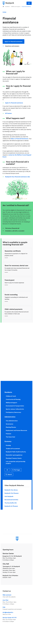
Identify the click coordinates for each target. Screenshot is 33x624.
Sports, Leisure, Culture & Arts (15, 409)
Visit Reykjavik (9, 496)
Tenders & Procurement (13, 448)
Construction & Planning (13, 399)
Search (10, 474)
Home (3, 6)
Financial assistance (26, 6)
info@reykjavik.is (17, 613)
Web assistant (17, 596)
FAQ (17, 608)
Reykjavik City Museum (12, 493)
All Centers (8, 113)
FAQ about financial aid (12, 228)
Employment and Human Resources (16, 430)
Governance (9, 424)
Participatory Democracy (13, 412)
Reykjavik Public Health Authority (16, 452)
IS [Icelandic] (7, 470)
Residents (7, 6)
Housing (8, 445)
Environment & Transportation (15, 406)
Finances (8, 433)
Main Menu (29, 3)
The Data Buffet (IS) (11, 503)
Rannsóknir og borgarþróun (14, 455)
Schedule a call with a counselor (14, 231)
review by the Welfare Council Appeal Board (17, 156)
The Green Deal (10, 437)
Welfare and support (15, 6)
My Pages (17, 470)
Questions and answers (12, 46)
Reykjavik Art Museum (11, 506)
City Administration (12, 420)
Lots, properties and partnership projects (15, 462)
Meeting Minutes (11, 427)
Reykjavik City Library (11, 490)
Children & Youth (11, 396)
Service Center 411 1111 (17, 619)
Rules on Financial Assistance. (20, 138)
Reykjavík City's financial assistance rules (17, 177)
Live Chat (17, 602)
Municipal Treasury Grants (14, 458)
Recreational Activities (11, 499)
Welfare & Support (11, 402)
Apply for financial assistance (13, 41)
